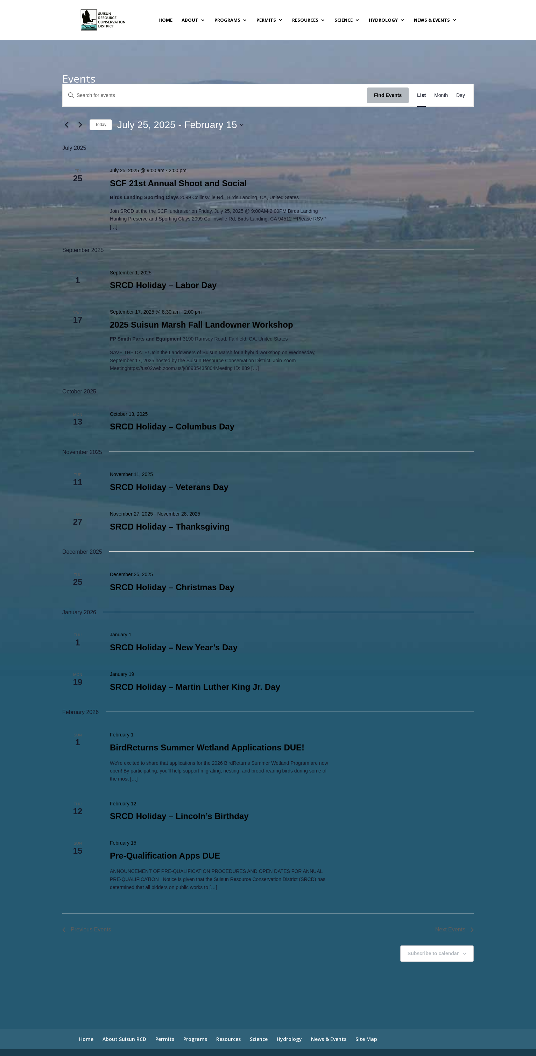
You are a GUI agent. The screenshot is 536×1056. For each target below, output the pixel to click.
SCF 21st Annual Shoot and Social (178, 183)
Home (165, 20)
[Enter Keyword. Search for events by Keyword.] (215, 95)
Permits (266, 20)
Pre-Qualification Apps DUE (165, 855)
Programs (227, 20)
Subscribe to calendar (433, 953)
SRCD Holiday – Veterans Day (169, 487)
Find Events (388, 95)
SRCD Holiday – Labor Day (163, 285)
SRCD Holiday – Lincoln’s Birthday (179, 816)
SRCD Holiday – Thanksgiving (170, 526)
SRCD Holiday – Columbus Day (172, 426)
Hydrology (383, 20)
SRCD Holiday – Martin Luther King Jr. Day (195, 687)
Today (100, 124)
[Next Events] (80, 125)
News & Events (432, 20)
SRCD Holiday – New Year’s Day (174, 647)
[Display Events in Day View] (460, 95)
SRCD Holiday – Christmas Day (172, 587)
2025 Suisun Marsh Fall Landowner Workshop (201, 324)
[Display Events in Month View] (441, 95)
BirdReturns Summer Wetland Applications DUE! (207, 747)
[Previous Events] (66, 125)
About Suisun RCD (124, 1039)
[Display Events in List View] (421, 95)
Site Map (366, 1039)
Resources (305, 20)
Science (343, 20)
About (190, 20)
